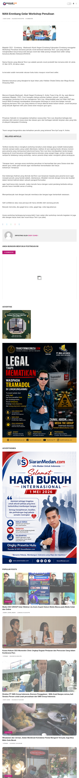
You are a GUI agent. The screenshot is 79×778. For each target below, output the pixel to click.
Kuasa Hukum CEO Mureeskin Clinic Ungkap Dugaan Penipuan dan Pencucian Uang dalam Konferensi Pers (38, 652)
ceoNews (8, 601)
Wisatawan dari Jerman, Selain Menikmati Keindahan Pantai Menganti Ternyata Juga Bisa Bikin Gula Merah (38, 739)
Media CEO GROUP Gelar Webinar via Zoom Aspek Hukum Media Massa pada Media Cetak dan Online (38, 608)
